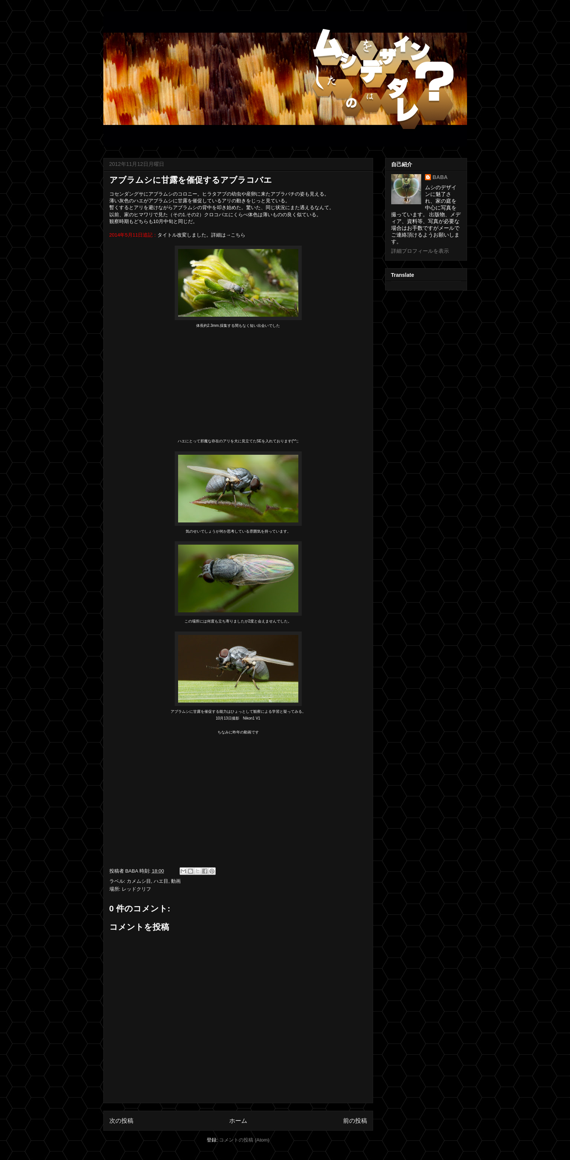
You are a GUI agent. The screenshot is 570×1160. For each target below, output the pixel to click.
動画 (176, 881)
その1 (179, 214)
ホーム (238, 1120)
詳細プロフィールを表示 (420, 251)
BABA (440, 177)
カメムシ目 (139, 881)
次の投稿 (121, 1120)
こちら (238, 235)
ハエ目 (161, 881)
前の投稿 (355, 1120)
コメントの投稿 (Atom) (244, 1140)
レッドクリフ (136, 889)
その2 (192, 214)
